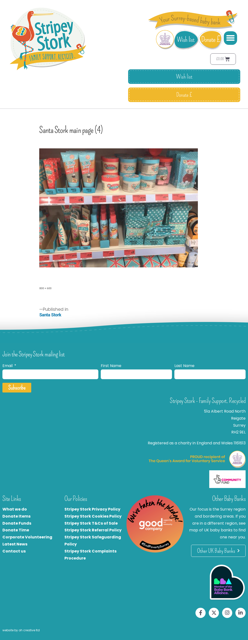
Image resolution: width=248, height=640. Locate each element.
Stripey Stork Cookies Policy (93, 516)
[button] (230, 38)
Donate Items (16, 516)
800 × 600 (45, 288)
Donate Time (15, 530)
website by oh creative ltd (21, 630)
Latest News (14, 544)
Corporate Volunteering (27, 537)
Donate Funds (16, 523)
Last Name (184, 365)
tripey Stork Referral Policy (94, 530)
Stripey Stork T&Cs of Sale (91, 523)
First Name (111, 365)
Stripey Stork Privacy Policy (92, 509)
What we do (14, 509)
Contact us (14, 551)
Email (8, 365)
